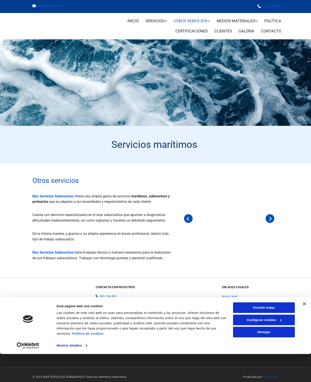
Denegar (263, 360)
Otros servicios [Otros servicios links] (190, 20)
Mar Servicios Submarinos (52, 192)
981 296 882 (272, 6)
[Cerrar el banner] (304, 331)
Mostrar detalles (69, 373)
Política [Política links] (273, 20)
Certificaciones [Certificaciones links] (190, 27)
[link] (153, 20)
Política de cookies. (88, 361)
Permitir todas (264, 335)
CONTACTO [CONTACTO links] (272, 27)
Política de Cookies (234, 302)
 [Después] (270, 214)
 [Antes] (188, 214)
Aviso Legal (229, 292)
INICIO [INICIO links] (132, 20)
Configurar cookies (264, 348)
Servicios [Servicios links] (154, 20)
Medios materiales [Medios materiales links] (236, 20)
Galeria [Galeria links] (246, 27)
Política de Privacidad (236, 297)
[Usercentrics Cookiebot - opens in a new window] (28, 373)
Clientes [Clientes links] (222, 27)
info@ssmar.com (50, 6)
